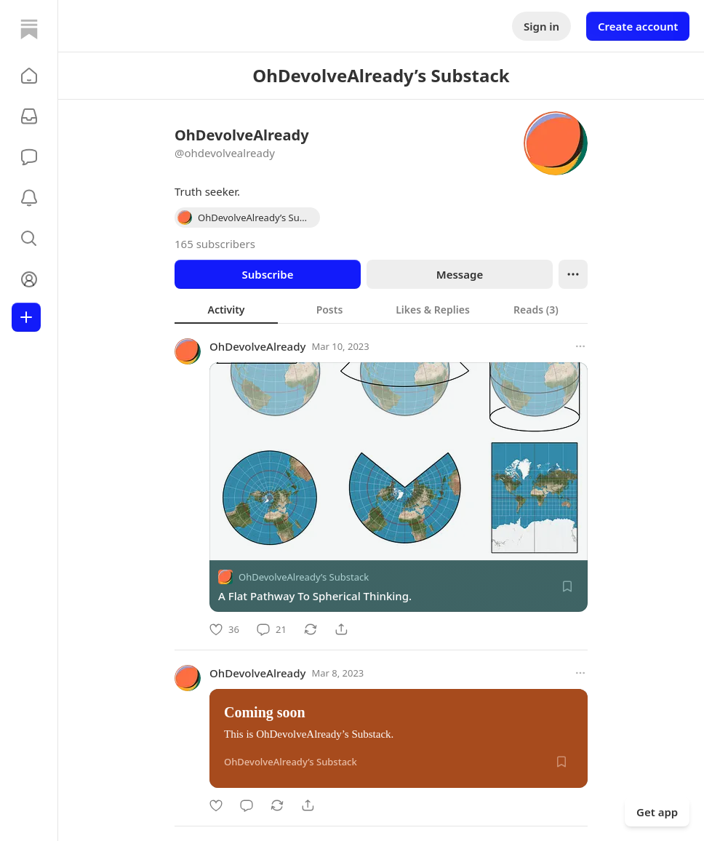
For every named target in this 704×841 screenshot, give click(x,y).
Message (459, 274)
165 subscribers (215, 243)
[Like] (224, 629)
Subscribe (267, 274)
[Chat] (29, 157)
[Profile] (29, 279)
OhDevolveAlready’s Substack (304, 576)
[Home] (29, 29)
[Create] (26, 317)
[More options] (580, 346)
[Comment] (271, 629)
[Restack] (310, 629)
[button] (29, 75)
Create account (638, 26)
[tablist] (381, 309)
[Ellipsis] (573, 274)
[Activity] (29, 197)
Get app (657, 812)
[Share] (341, 629)
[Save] (567, 586)
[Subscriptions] (29, 116)
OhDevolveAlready (257, 346)
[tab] (226, 309)
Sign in (541, 26)
